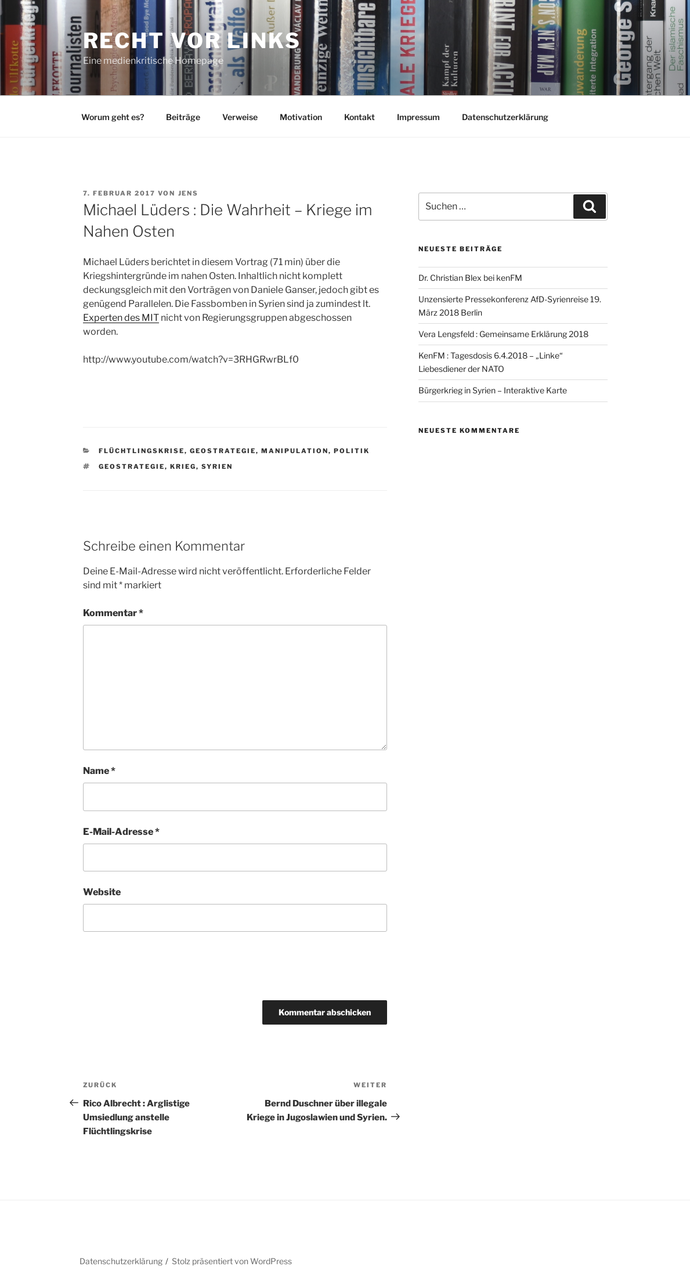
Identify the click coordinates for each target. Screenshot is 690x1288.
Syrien (217, 466)
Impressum (418, 117)
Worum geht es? (112, 117)
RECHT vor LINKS (192, 40)
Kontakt (359, 117)
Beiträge (183, 117)
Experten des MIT (121, 317)
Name (99, 770)
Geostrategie (223, 451)
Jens (188, 193)
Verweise (240, 117)
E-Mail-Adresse (121, 831)
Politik (352, 451)
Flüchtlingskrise (142, 451)
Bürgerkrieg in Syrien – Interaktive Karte (492, 390)
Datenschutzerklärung (505, 117)
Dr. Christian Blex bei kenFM (470, 278)
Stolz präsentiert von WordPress (232, 1261)
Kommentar (113, 612)
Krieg (183, 466)
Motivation (301, 117)
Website (102, 892)
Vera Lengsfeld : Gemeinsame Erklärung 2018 (503, 334)
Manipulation (294, 451)
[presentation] (162, 966)
